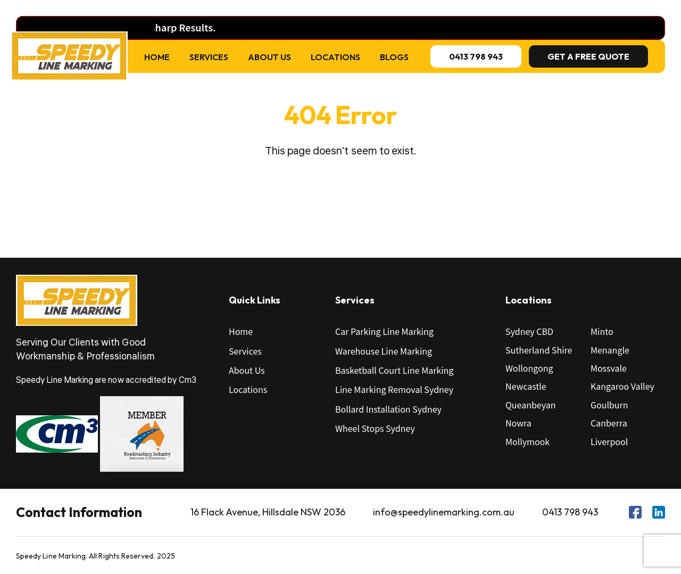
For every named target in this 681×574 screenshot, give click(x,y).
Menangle (610, 349)
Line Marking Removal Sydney (394, 389)
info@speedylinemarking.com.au (443, 512)
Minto (602, 331)
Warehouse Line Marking (383, 351)
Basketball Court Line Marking (394, 370)
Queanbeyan (530, 404)
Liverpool (609, 441)
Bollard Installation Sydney (388, 409)
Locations (335, 57)
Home (157, 57)
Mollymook (527, 441)
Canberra (609, 422)
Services (208, 57)
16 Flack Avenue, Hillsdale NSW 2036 (267, 512)
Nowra (518, 422)
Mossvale (609, 368)
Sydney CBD (529, 331)
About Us (269, 57)
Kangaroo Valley (622, 386)
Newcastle (525, 386)
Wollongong (529, 368)
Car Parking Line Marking (384, 331)
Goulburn (609, 404)
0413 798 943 (570, 512)
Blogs (394, 57)
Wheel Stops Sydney (375, 428)
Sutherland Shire (538, 349)
